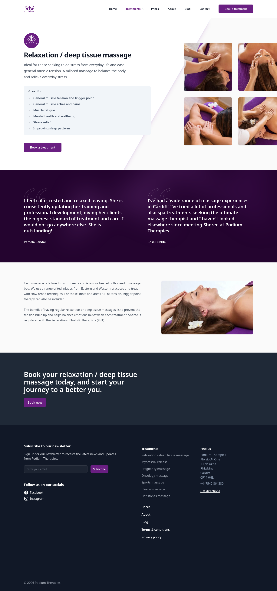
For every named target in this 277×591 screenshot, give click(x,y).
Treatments (135, 9)
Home (113, 9)
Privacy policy (152, 537)
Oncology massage (155, 475)
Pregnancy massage (156, 469)
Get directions (210, 491)
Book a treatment (236, 9)
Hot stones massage (156, 496)
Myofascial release (155, 462)
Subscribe (99, 469)
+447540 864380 (212, 483)
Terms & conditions (156, 530)
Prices (155, 9)
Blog (188, 9)
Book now (35, 402)
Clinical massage (153, 489)
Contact (204, 9)
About (172, 9)
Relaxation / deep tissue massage (165, 455)
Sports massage (153, 482)
